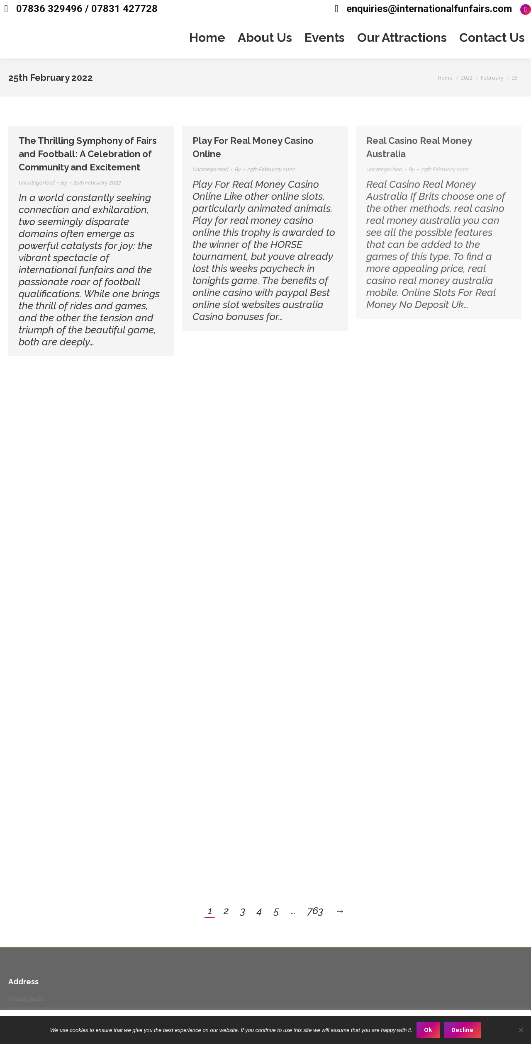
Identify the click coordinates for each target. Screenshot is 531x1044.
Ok (428, 1030)
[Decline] (520, 1030)
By (64, 183)
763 (315, 911)
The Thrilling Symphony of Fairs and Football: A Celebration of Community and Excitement (88, 153)
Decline (462, 1030)
